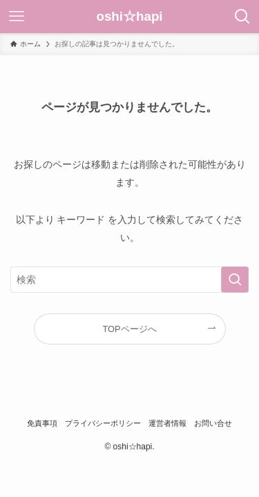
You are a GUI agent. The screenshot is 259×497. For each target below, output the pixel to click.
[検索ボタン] (242, 16)
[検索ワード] (129, 279)
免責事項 (42, 423)
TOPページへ (129, 329)
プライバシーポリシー (103, 423)
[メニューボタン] (16, 16)
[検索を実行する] (235, 279)
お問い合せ (213, 423)
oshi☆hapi (129, 16)
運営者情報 (167, 423)
